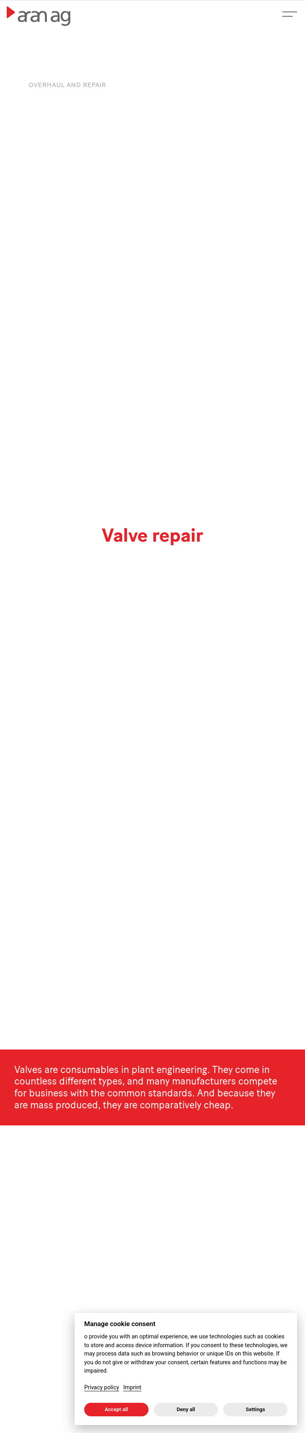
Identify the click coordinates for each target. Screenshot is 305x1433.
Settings (255, 1409)
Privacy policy (101, 1387)
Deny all (186, 1409)
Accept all (116, 1409)
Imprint (132, 1387)
